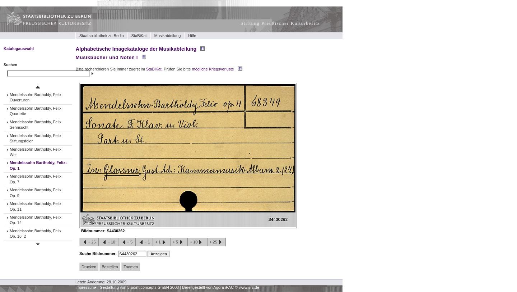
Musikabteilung (167, 35)
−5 (127, 242)
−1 (144, 242)
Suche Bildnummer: (98, 253)
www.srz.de (249, 287)
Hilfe (192, 35)
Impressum (85, 287)
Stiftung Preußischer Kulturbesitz (280, 23)
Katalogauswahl (19, 48)
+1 (161, 242)
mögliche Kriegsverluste (213, 69)
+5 (179, 242)
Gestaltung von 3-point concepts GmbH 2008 (139, 287)
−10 (108, 242)
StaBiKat (139, 35)
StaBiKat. (154, 69)
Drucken (88, 267)
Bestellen (110, 267)
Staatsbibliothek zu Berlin (101, 35)
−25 (89, 242)
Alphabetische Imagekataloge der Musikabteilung (136, 49)
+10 (197, 242)
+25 (217, 242)
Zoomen (131, 267)
